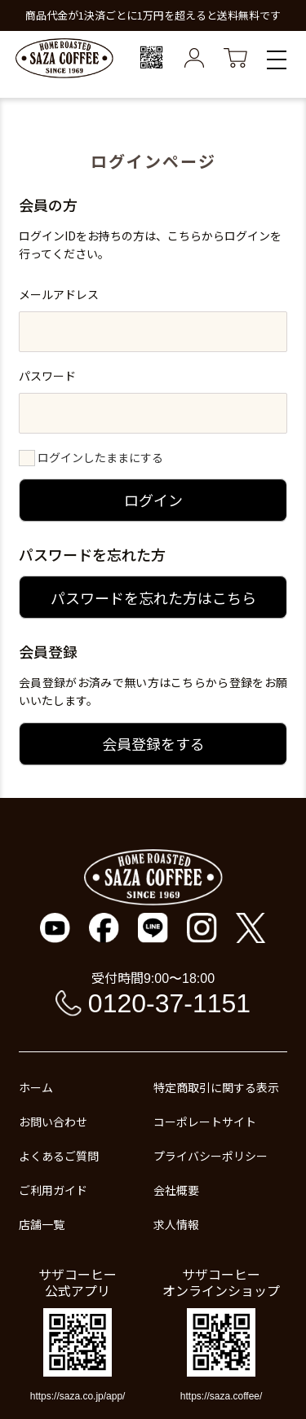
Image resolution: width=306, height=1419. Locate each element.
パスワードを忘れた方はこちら (153, 597)
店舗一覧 (41, 1224)
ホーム (36, 1087)
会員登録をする (153, 743)
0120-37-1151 (169, 1003)
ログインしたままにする (100, 457)
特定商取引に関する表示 (216, 1087)
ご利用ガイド (53, 1190)
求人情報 (176, 1224)
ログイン (153, 499)
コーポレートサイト (204, 1121)
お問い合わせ (53, 1121)
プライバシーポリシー (210, 1155)
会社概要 (176, 1190)
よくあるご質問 (59, 1155)
